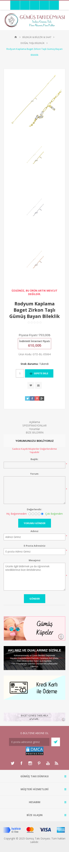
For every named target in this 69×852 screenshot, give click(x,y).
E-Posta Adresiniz (34, 545)
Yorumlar (34, 429)
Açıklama (34, 422)
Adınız (34, 531)
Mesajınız (34, 560)
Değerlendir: (34, 509)
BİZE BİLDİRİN (34, 432)
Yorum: (34, 473)
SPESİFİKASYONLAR (34, 425)
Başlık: (34, 459)
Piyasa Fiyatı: (28, 335)
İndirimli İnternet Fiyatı (34, 341)
